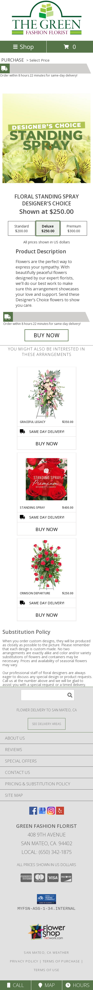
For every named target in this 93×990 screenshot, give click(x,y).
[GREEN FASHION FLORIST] (46, 33)
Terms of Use (47, 970)
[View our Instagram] (51, 813)
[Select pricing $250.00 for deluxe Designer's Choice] (48, 228)
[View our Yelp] (60, 813)
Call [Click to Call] (15, 985)
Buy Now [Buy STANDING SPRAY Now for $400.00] (46, 529)
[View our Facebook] (33, 813)
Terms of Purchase (61, 961)
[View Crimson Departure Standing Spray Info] (46, 565)
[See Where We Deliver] (46, 723)
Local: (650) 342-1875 (47, 852)
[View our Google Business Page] (42, 813)
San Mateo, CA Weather (46, 952)
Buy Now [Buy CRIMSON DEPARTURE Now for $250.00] (46, 615)
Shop (23, 46)
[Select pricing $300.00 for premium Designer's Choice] (74, 228)
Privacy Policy (24, 961)
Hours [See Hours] (77, 985)
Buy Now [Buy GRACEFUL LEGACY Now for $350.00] (46, 443)
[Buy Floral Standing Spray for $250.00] (47, 335)
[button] (46, 899)
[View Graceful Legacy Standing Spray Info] (46, 393)
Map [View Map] (46, 985)
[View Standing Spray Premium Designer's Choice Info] (46, 479)
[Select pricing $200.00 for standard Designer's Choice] (21, 228)
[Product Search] (47, 695)
